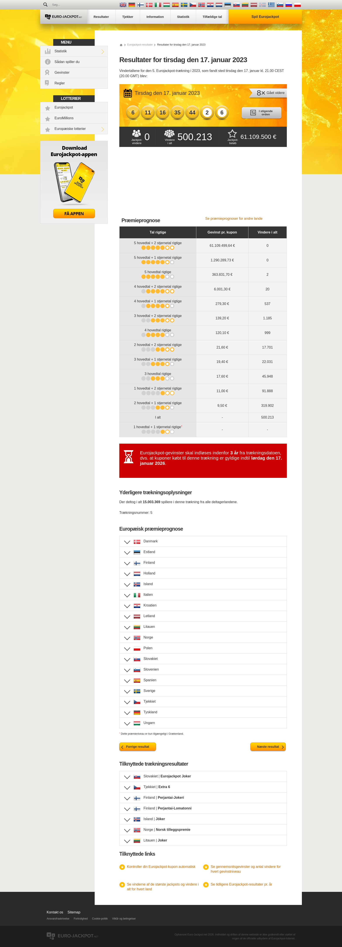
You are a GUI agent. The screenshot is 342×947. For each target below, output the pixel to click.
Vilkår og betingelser (124, 918)
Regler (60, 83)
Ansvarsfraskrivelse (58, 918)
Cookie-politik (100, 918)
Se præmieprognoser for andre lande (233, 218)
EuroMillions (64, 118)
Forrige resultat (137, 746)
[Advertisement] (203, 184)
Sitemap (74, 912)
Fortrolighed (81, 918)
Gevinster (62, 72)
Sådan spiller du (67, 62)
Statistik (61, 51)
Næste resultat (268, 746)
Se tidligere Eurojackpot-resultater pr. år (241, 884)
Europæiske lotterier (70, 129)
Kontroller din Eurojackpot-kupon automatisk (161, 867)
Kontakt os (55, 912)
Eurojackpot (64, 107)
